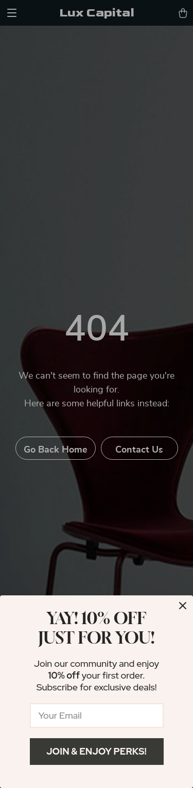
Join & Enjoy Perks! (96, 751)
